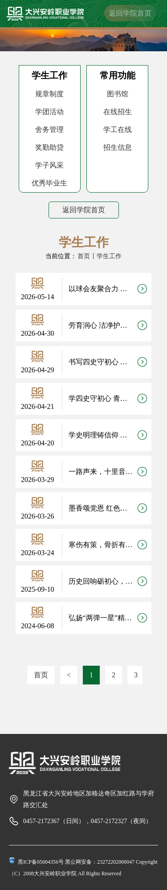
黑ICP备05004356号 (41, 862)
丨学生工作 (106, 256)
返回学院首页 (130, 13)
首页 (83, 256)
